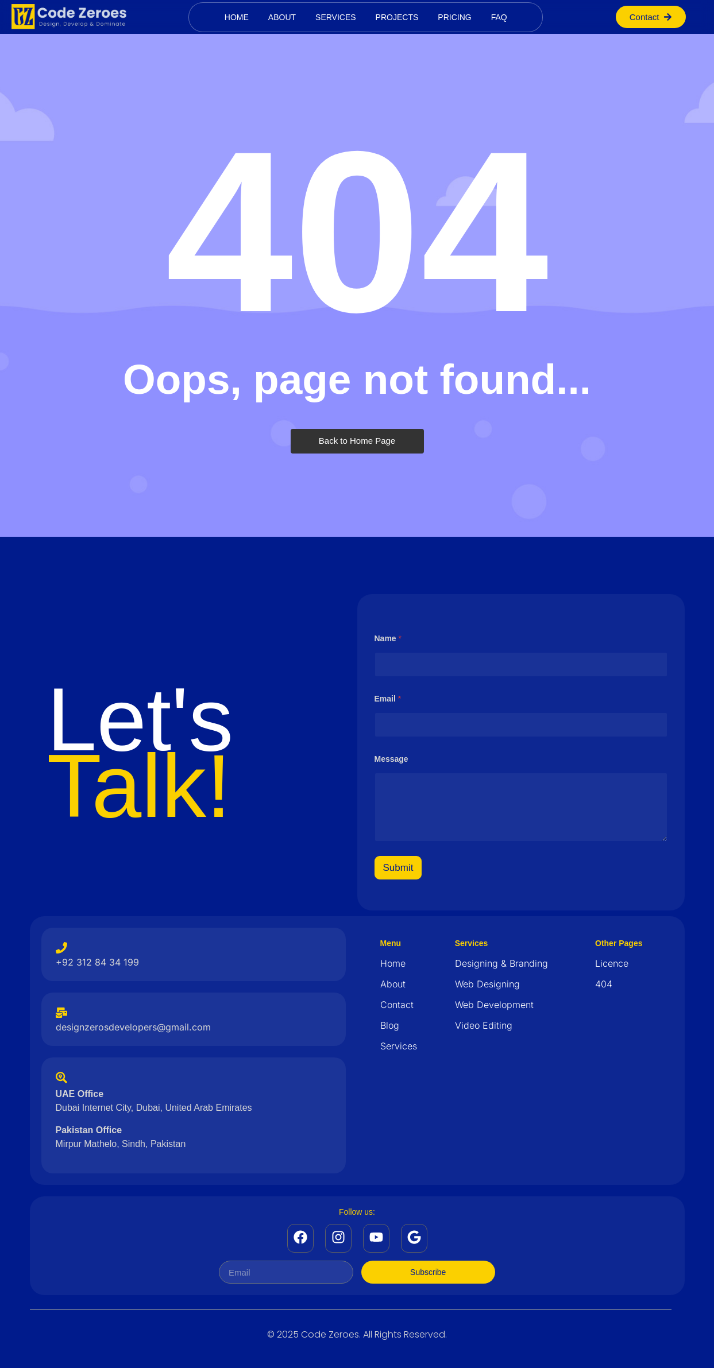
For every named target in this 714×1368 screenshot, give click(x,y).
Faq (499, 17)
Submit (398, 867)
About (282, 17)
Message (391, 759)
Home (237, 17)
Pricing (454, 17)
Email (388, 698)
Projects (397, 17)
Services (335, 17)
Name (388, 638)
